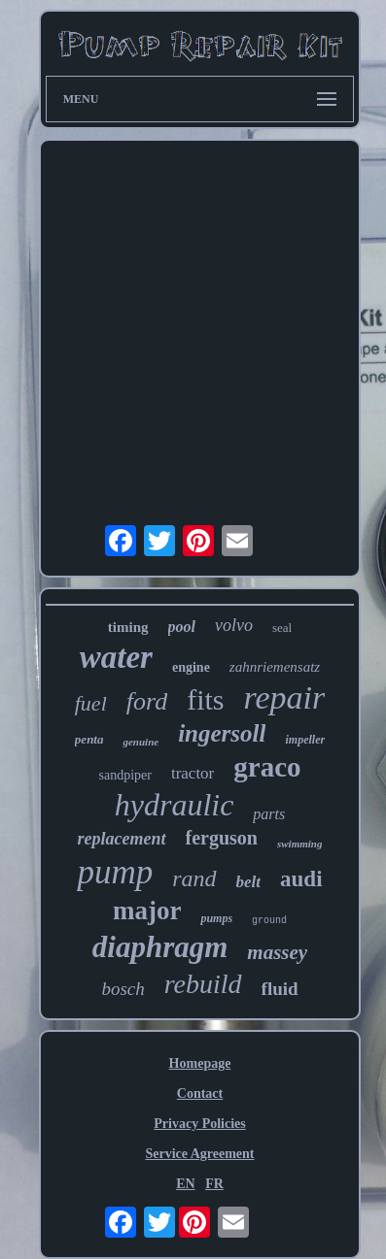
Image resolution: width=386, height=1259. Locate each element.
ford (146, 701)
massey (277, 952)
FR (214, 1183)
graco (266, 766)
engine (191, 667)
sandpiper (124, 775)
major (147, 910)
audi (301, 879)
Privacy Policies (199, 1123)
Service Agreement (199, 1153)
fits (205, 699)
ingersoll (221, 733)
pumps (216, 918)
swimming (299, 843)
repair (284, 697)
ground (269, 920)
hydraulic (174, 804)
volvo (234, 625)
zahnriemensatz (274, 667)
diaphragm (160, 947)
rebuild (203, 984)
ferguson (222, 837)
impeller (305, 739)
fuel (91, 703)
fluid (280, 988)
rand (194, 878)
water (116, 657)
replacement (122, 838)
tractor (192, 773)
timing (128, 627)
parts (269, 814)
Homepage (200, 1063)
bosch (122, 988)
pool (181, 626)
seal (282, 627)
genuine (140, 741)
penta (89, 739)
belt (249, 882)
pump (115, 872)
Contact (200, 1093)
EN (185, 1183)
